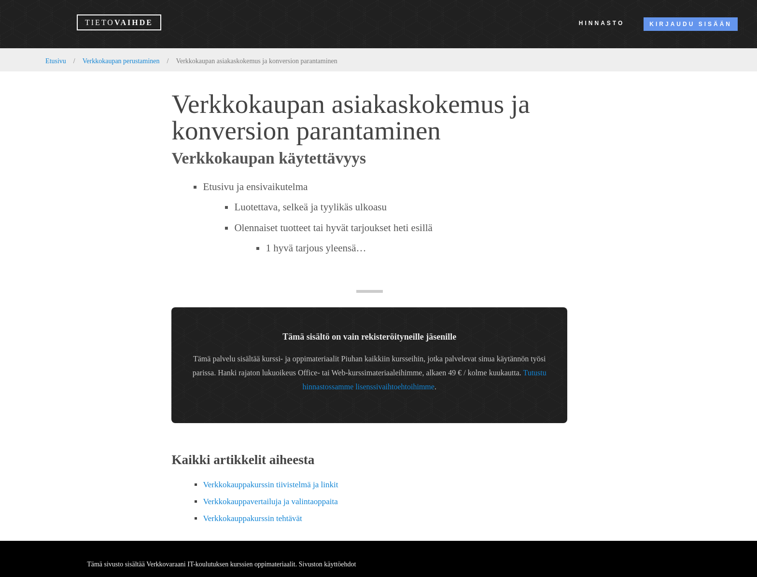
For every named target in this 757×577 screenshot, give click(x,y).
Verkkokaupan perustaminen (121, 61)
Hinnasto (601, 23)
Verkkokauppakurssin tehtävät (252, 518)
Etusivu (55, 61)
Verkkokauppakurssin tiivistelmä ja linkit (270, 484)
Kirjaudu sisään (690, 24)
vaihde (119, 22)
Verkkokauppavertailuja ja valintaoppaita (270, 501)
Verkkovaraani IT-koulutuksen (187, 564)
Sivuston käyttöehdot (327, 564)
